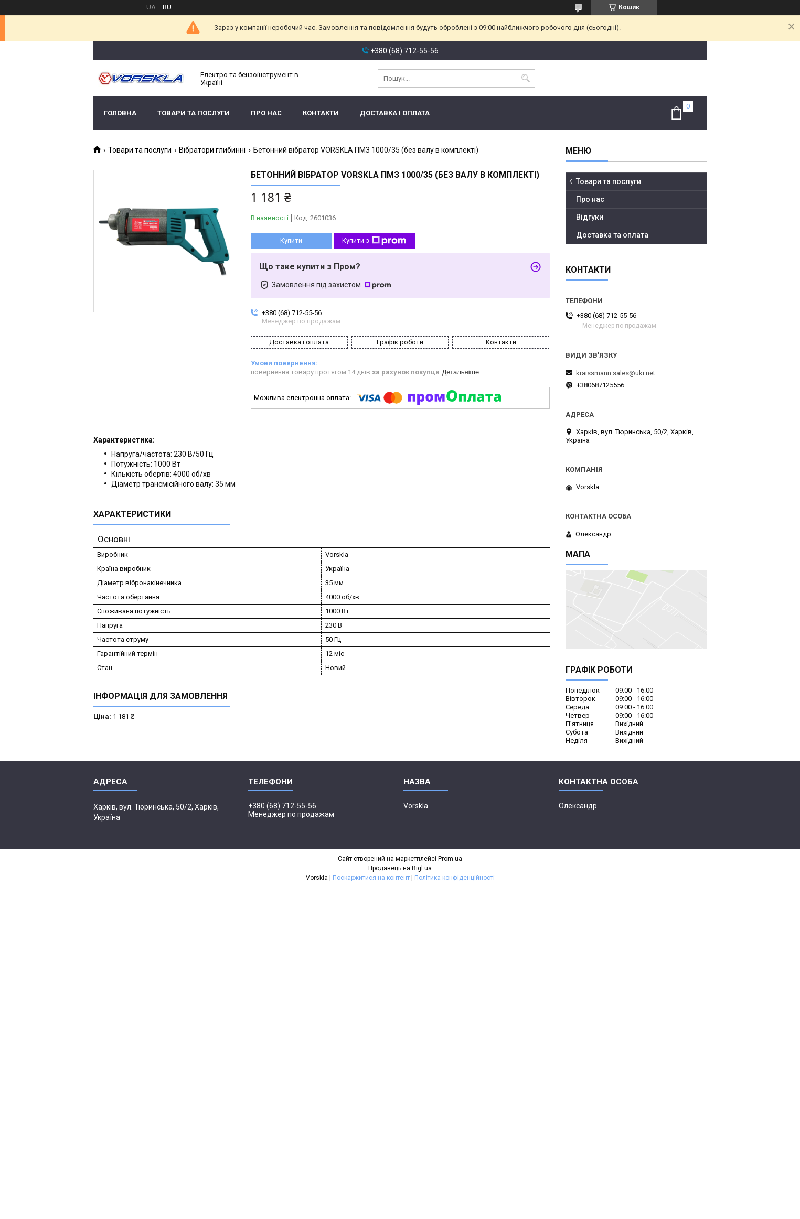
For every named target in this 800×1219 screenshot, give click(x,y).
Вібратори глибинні (212, 150)
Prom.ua (450, 858)
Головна (120, 113)
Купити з (374, 240)
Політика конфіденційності (454, 877)
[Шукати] (526, 78)
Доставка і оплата (395, 113)
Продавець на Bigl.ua (400, 868)
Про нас (266, 113)
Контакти (321, 113)
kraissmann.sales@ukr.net (615, 373)
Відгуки (589, 217)
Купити (291, 240)
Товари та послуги (193, 113)
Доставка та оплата (612, 235)
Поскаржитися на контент (371, 877)
